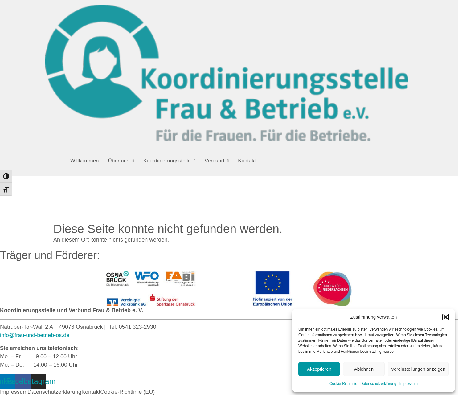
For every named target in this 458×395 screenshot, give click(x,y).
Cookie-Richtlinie (343, 383)
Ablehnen (364, 369)
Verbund (217, 161)
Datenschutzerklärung (378, 383)
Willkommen (84, 161)
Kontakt (247, 161)
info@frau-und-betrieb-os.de (34, 335)
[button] (446, 317)
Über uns (121, 161)
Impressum (408, 383)
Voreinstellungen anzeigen (418, 369)
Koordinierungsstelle (169, 161)
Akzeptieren (319, 369)
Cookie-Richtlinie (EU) (127, 392)
